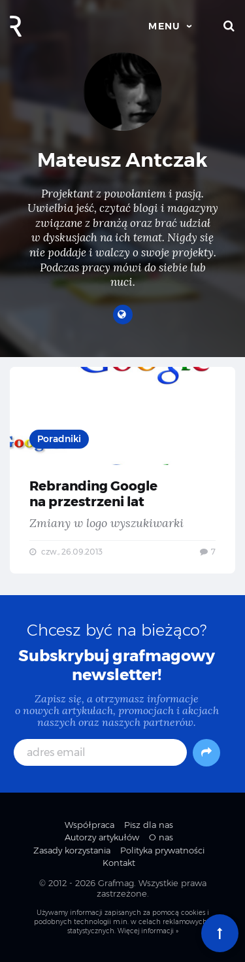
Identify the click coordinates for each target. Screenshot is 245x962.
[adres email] (101, 752)
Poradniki (59, 439)
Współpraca (89, 824)
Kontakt (119, 862)
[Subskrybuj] (206, 752)
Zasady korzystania (71, 850)
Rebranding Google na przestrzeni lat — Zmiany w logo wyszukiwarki (122, 470)
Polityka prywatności (162, 850)
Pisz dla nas (148, 824)
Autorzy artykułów (102, 837)
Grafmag (116, 883)
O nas (161, 837)
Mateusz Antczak (122, 160)
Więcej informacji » (148, 931)
